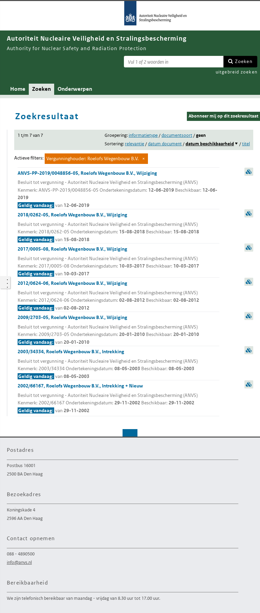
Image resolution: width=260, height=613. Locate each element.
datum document (165, 144)
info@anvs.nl (19, 562)
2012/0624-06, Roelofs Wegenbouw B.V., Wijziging (118, 296)
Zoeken (244, 61)
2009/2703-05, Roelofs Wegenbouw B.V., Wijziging (118, 330)
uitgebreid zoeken (236, 72)
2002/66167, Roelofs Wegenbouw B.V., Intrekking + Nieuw (118, 398)
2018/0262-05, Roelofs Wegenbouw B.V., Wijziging (118, 227)
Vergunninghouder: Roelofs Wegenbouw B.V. (92, 158)
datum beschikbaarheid (210, 144)
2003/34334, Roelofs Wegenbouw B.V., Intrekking (118, 364)
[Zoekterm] (173, 61)
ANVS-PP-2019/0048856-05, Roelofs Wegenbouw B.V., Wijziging (118, 189)
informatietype (143, 135)
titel (246, 144)
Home (17, 88)
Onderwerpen (75, 88)
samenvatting (248, 172)
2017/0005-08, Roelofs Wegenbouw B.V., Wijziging (118, 261)
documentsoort (176, 135)
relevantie (134, 144)
